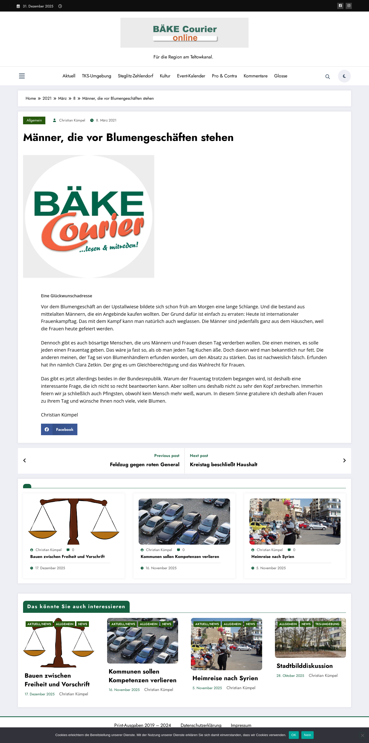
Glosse (280, 76)
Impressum (241, 725)
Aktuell (69, 76)
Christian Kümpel (72, 120)
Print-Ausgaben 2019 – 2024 (142, 725)
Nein (307, 735)
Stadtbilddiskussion (304, 665)
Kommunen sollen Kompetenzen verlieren (180, 556)
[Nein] (362, 735)
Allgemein (34, 120)
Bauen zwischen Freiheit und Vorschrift (67, 556)
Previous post (166, 455)
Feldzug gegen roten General (144, 464)
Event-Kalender (191, 76)
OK (293, 735)
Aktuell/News (39, 624)
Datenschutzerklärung (201, 725)
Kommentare (256, 76)
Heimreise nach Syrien (272, 556)
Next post (199, 455)
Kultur (165, 76)
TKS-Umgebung (96, 76)
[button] (59, 429)
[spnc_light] (344, 76)
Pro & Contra (224, 76)
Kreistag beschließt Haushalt (223, 464)
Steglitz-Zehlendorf (135, 76)
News (82, 624)
